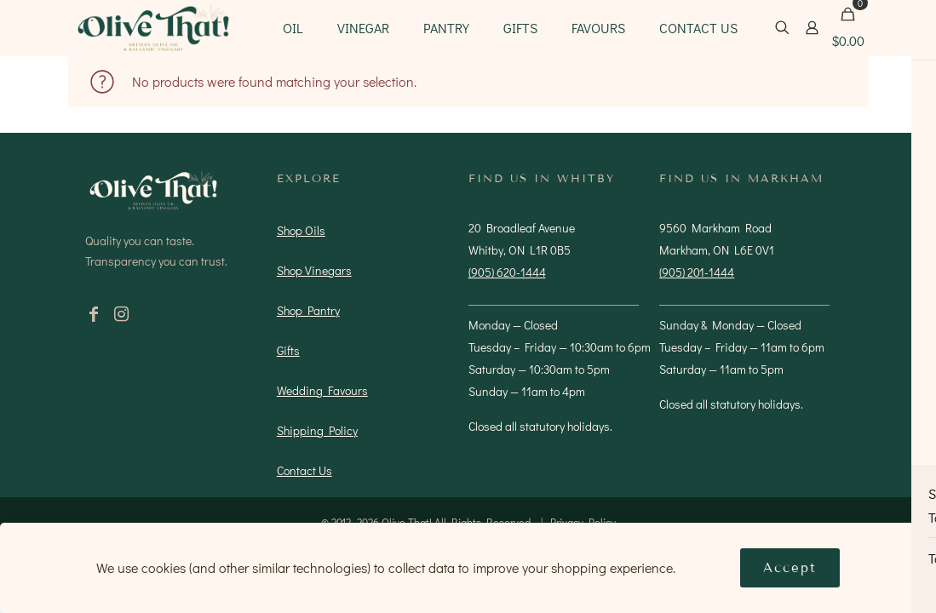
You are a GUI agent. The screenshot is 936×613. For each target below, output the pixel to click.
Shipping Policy (317, 430)
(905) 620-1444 (507, 272)
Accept (790, 568)
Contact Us (304, 470)
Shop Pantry (308, 310)
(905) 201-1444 (696, 272)
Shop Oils (301, 230)
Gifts (288, 350)
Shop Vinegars (314, 270)
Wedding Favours (322, 390)
